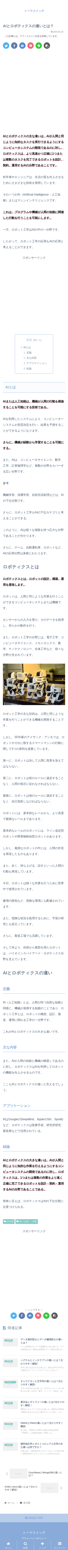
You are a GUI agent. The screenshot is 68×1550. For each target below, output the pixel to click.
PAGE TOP (34, 1518)
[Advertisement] (34, 87)
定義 (29, 352)
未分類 (8, 1221)
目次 (29, 339)
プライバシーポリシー (34, 1538)
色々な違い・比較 (27, 1221)
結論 (29, 368)
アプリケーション (36, 363)
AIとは (27, 347)
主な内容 (31, 357)
